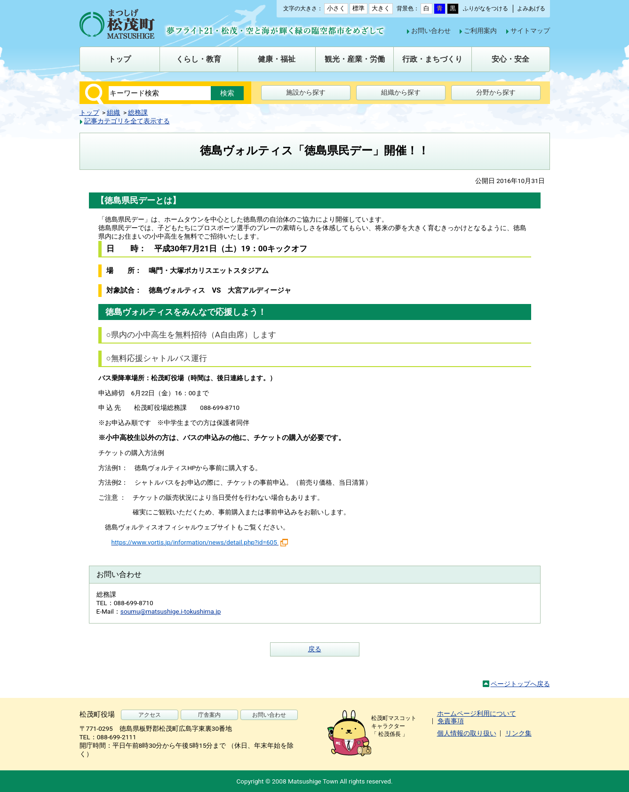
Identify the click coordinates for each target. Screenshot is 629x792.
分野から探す (496, 92)
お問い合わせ (431, 30)
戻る (314, 649)
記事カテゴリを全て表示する (127, 121)
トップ (89, 112)
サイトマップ (530, 30)
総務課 (138, 112)
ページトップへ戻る (520, 684)
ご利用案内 (480, 30)
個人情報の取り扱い (466, 733)
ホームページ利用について (476, 713)
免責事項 (451, 721)
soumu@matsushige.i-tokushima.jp (170, 611)
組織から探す (401, 92)
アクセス (149, 715)
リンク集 (518, 733)
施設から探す (306, 92)
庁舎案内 (209, 715)
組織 (113, 112)
